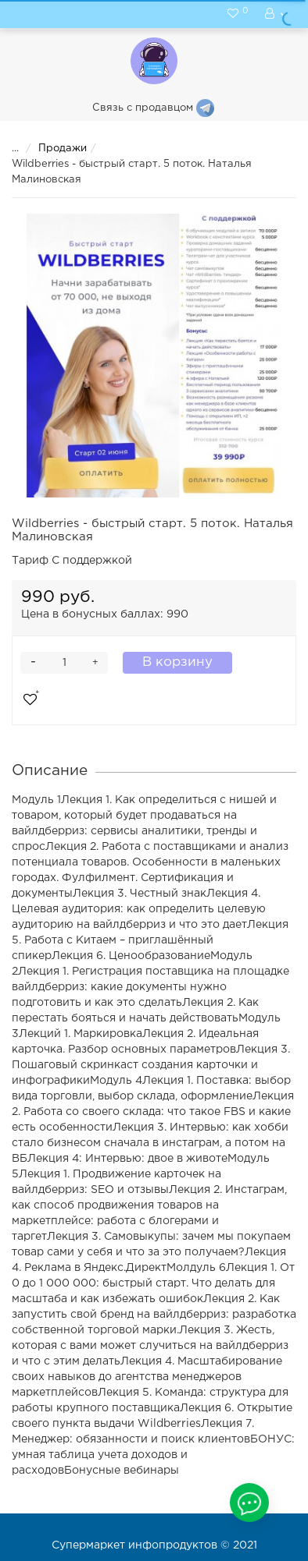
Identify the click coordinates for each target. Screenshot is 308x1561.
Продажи (52, 148)
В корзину (177, 662)
